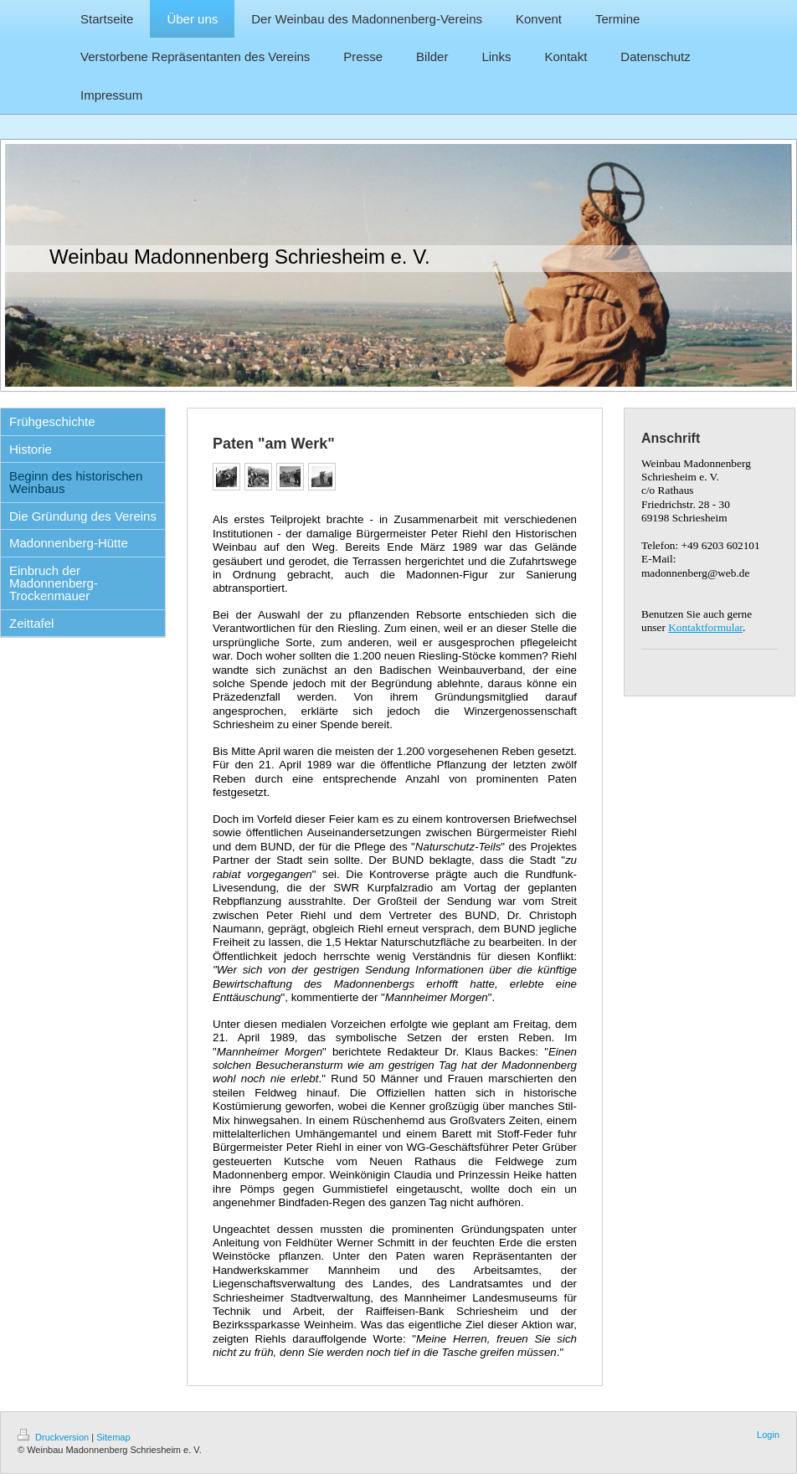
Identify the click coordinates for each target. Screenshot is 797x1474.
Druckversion (54, 1437)
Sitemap (113, 1437)
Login (768, 1435)
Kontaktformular (705, 627)
